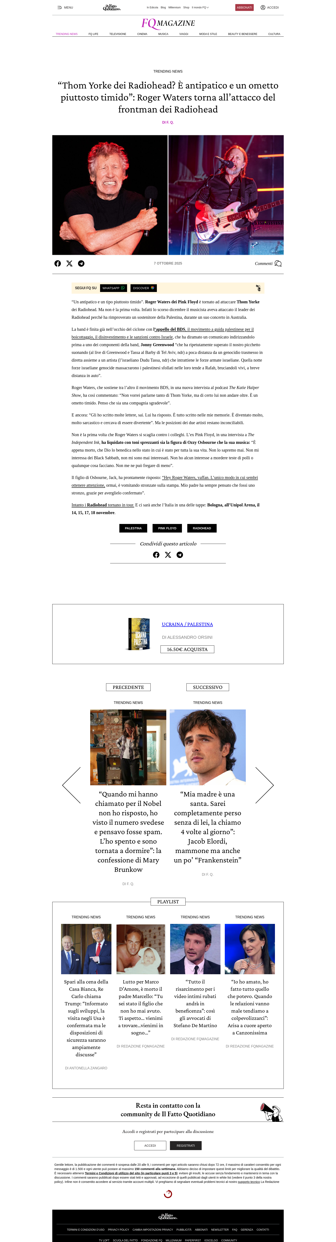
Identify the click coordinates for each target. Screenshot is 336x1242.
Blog (163, 7)
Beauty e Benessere (242, 34)
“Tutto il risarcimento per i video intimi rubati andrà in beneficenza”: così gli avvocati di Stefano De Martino (195, 1003)
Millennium (174, 7)
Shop (186, 7)
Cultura (274, 34)
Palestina (133, 528)
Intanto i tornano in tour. (103, 505)
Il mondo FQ (200, 7)
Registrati (186, 1145)
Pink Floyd (167, 528)
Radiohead (202, 528)
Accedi (150, 1145)
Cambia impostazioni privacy (153, 1229)
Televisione (117, 34)
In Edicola (152, 7)
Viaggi (183, 34)
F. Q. (170, 122)
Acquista (187, 649)
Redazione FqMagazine (143, 1046)
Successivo (207, 687)
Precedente (128, 687)
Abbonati (244, 7)
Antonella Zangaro (88, 1068)
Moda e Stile (208, 34)
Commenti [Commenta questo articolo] (268, 263)
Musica (163, 34)
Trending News (67, 34)
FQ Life (93, 34)
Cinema (142, 34)
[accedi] (269, 7)
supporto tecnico (249, 1182)
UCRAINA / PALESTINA (187, 624)
